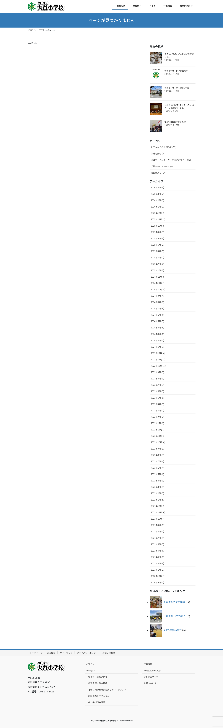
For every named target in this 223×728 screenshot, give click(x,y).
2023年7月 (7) (157, 384)
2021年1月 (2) (157, 569)
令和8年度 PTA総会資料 (176, 70)
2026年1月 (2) (157, 206)
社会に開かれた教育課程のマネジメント (107, 689)
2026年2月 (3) (157, 200)
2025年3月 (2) (157, 257)
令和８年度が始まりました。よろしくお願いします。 (179, 106)
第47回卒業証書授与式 (175, 122)
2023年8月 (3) (157, 378)
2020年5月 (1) (157, 582)
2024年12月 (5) (158, 276)
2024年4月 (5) (157, 327)
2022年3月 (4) (157, 486)
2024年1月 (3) (157, 346)
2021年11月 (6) (158, 512)
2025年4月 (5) (157, 251)
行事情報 (147, 664)
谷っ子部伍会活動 (96, 702)
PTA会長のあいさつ (152, 670)
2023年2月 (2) (157, 416)
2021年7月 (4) (157, 537)
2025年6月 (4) (157, 238)
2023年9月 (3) (157, 372)
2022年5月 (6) (157, 474)
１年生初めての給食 (174, 602)
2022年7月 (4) (157, 461)
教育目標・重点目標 (97, 683)
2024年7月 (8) (157, 308)
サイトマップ (66, 652)
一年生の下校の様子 (174, 616)
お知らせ (90, 664)
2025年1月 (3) (157, 270)
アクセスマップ (150, 676)
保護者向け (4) (157, 153)
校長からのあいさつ (97, 676)
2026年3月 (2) (157, 193)
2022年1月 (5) (157, 499)
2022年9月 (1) (157, 448)
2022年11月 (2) (158, 435)
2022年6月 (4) (157, 467)
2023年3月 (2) (157, 410)
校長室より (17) (158, 172)
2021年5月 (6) (157, 550)
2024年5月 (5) (157, 321)
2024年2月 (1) (157, 340)
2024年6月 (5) (157, 314)
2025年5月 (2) (157, 244)
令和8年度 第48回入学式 (176, 87)
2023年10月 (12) (158, 365)
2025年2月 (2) (157, 263)
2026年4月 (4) (157, 187)
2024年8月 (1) (157, 302)
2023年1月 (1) (157, 423)
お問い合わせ (108, 652)
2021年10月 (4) (158, 518)
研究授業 (51, 652)
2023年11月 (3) (158, 359)
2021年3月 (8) (157, 563)
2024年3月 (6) (157, 334)
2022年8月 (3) (157, 454)
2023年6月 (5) (157, 391)
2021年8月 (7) (157, 531)
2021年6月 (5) (157, 544)
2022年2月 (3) (157, 493)
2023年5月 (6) (157, 397)
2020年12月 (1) (158, 576)
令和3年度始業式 (172, 630)
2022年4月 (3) (157, 480)
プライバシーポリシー (87, 652)
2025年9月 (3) (157, 232)
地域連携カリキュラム (98, 695)
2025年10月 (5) (158, 225)
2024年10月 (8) (158, 289)
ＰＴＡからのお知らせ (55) (163, 147)
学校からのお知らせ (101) (163, 166)
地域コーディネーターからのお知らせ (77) (171, 159)
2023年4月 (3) (157, 404)
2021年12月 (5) (158, 505)
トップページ (36, 652)
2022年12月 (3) (158, 429)
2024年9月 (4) (157, 295)
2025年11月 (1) (158, 219)
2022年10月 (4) (158, 442)
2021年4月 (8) (157, 556)
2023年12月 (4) (158, 353)
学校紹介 (90, 670)
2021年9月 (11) (158, 525)
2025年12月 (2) (158, 212)
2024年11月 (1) (158, 283)
